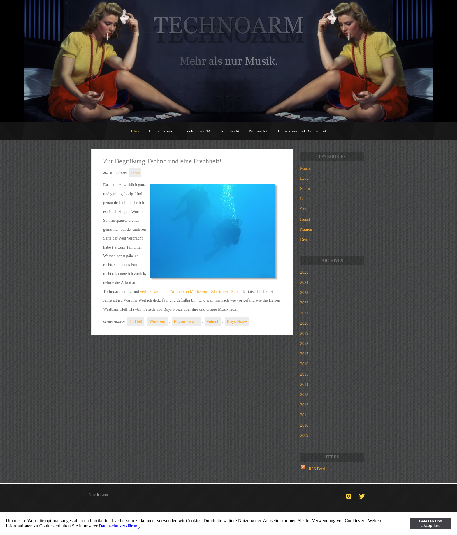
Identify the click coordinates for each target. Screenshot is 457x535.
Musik (305, 168)
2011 (304, 415)
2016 (304, 364)
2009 (304, 435)
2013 (304, 395)
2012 (304, 405)
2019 (304, 333)
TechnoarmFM (197, 131)
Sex (303, 209)
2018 (304, 344)
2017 (304, 354)
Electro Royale (162, 131)
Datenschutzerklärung (119, 525)
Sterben (306, 188)
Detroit (306, 239)
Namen (306, 229)
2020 (304, 323)
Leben (135, 173)
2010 (304, 425)
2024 (304, 282)
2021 (304, 313)
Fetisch (212, 321)
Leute (305, 199)
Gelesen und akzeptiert (430, 523)
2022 (304, 303)
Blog (135, 131)
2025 (304, 272)
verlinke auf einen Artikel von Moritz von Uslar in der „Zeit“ (190, 291)
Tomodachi (229, 131)
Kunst (305, 219)
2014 (304, 384)
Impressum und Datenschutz (303, 131)
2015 (304, 374)
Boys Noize (237, 321)
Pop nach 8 (259, 131)
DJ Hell (135, 321)
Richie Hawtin (186, 321)
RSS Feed (317, 469)
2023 (304, 293)
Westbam (157, 321)
